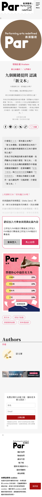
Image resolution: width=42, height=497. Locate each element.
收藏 (35, 126)
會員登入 (12, 242)
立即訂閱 (21, 417)
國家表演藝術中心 (21, 466)
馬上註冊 (30, 242)
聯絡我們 (21, 455)
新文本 (14, 140)
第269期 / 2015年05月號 (21, 119)
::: (32, 3)
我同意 (35, 486)
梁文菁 (23, 117)
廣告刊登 (21, 459)
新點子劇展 (19, 317)
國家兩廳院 (21, 469)
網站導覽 (21, 473)
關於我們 (21, 452)
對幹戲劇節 (24, 322)
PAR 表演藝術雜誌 (21, 444)
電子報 (21, 462)
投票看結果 (21, 304)
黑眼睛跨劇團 (21, 172)
